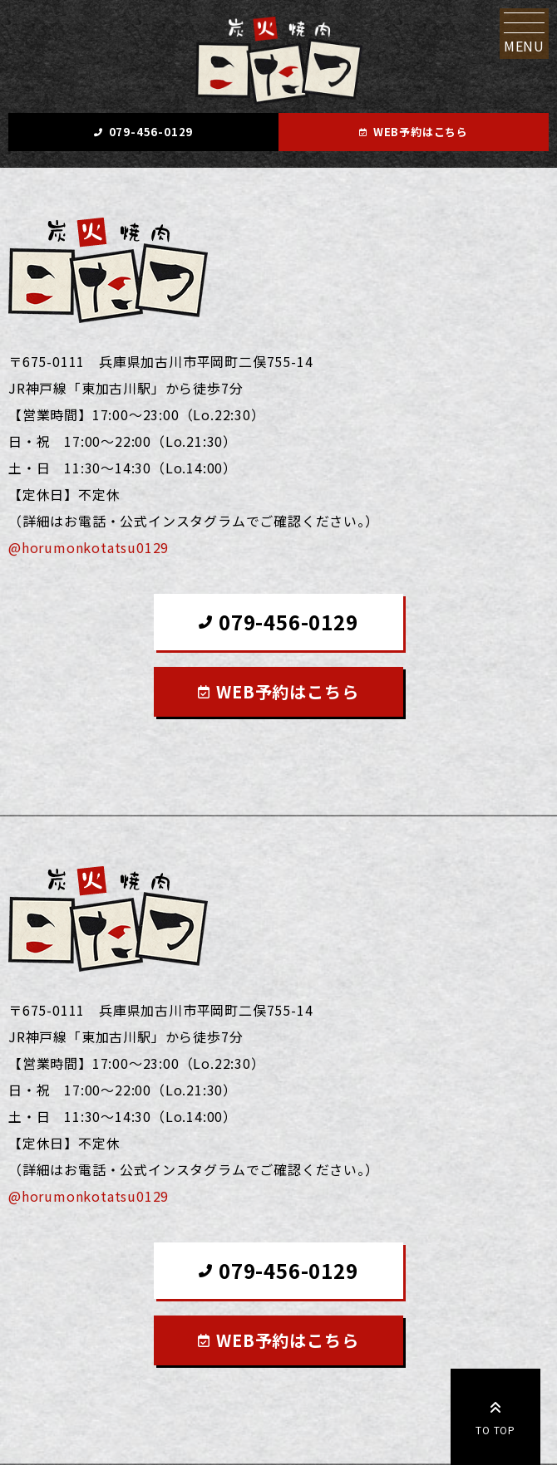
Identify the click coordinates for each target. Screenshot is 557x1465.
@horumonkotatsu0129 (88, 547)
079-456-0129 (151, 132)
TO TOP (495, 1415)
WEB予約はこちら (420, 132)
